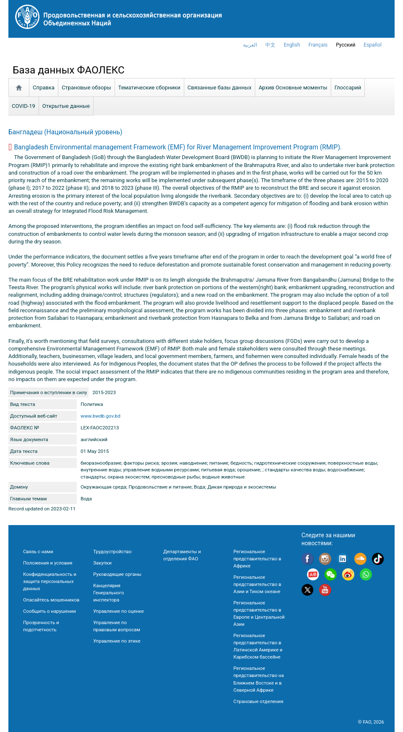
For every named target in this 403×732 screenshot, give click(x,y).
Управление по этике (117, 641)
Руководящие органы (117, 574)
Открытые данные (66, 106)
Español (373, 45)
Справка (44, 87)
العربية (250, 45)
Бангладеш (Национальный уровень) (65, 132)
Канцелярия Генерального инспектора (108, 593)
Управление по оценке (118, 611)
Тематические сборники (149, 87)
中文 (270, 45)
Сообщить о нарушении (49, 611)
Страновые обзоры (86, 87)
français (318, 45)
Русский (345, 45)
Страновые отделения (258, 701)
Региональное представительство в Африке (257, 559)
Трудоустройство (112, 551)
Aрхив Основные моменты (293, 87)
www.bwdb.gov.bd (100, 416)
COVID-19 (23, 106)
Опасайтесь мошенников (51, 600)
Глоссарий (348, 87)
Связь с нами (38, 551)
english (292, 45)
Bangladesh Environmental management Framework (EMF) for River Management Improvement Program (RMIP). (178, 147)
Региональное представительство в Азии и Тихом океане (257, 584)
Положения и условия (47, 563)
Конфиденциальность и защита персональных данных (49, 581)
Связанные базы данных (220, 87)
